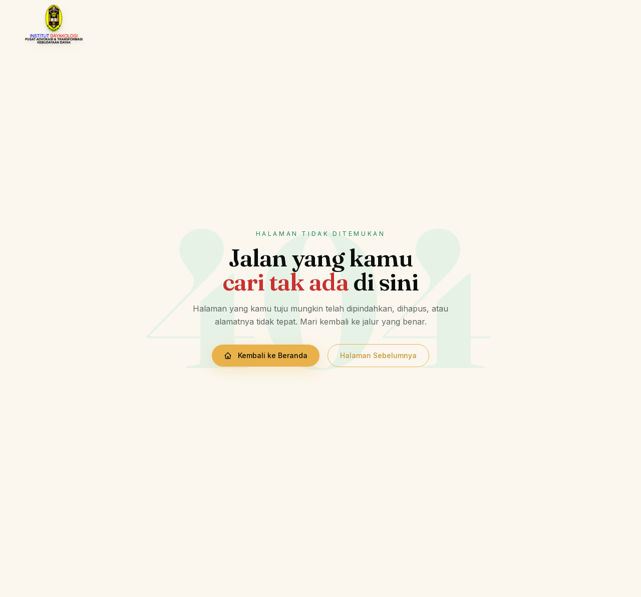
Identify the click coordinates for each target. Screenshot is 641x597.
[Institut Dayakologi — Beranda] (54, 24)
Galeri (428, 24)
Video (463, 24)
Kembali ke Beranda (265, 355)
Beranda (241, 24)
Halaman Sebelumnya (378, 355)
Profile (285, 24)
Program (334, 24)
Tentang (385, 24)
